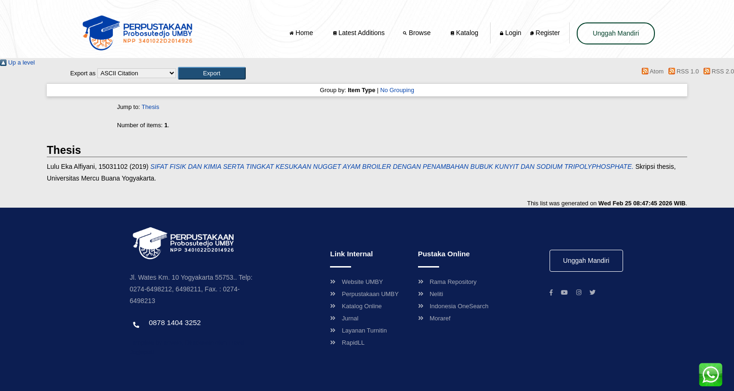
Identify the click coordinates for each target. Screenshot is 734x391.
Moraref (434, 318)
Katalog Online (356, 306)
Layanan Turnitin (358, 330)
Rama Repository (447, 281)
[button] (212, 73)
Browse (417, 32)
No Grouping (397, 90)
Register (545, 32)
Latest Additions (359, 32)
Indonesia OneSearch (453, 306)
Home (302, 32)
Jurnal (344, 318)
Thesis (150, 106)
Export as (82, 73)
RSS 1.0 (682, 71)
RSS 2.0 (717, 71)
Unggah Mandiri (616, 33)
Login (510, 32)
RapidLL (347, 342)
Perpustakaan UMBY (364, 293)
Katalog (464, 32)
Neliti (430, 293)
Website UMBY (356, 281)
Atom (651, 71)
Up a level (17, 62)
